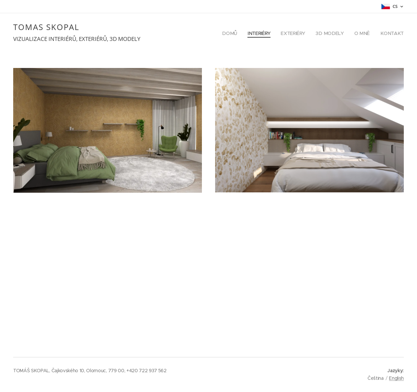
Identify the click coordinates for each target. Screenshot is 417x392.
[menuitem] (234, 33)
